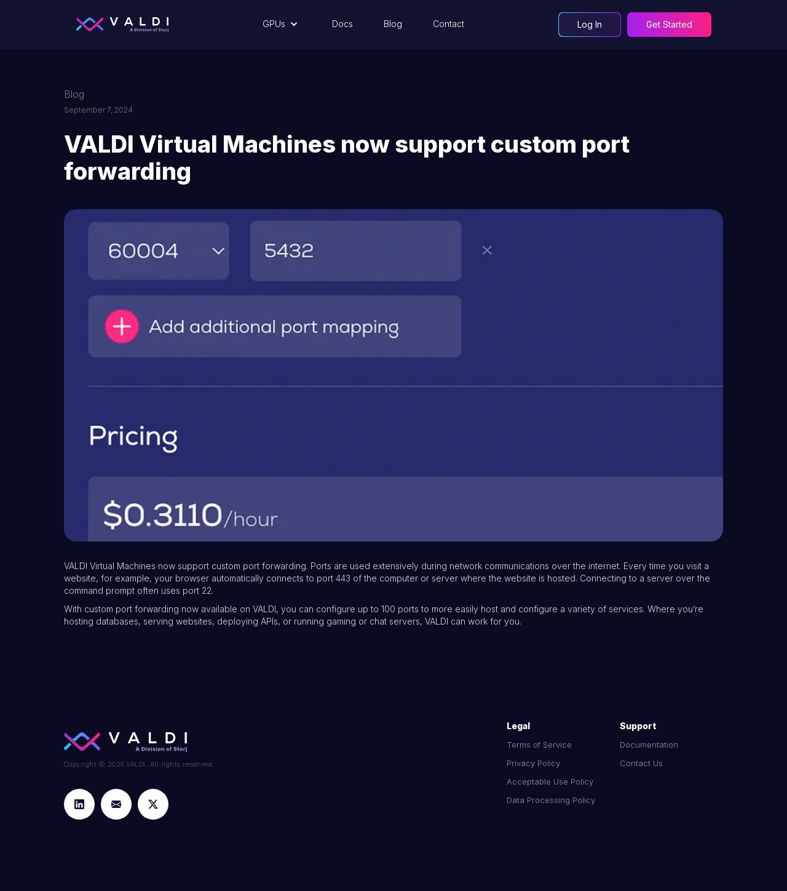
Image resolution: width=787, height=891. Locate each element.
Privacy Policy (533, 763)
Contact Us (641, 763)
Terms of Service (539, 744)
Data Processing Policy (551, 800)
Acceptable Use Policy (550, 781)
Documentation (649, 744)
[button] (282, 24)
